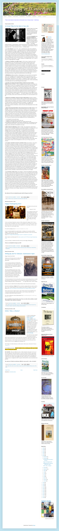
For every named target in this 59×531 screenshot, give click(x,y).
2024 (44, 451)
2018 (44, 485)
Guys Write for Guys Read (17, 198)
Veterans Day (14, 305)
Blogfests (34, 16)
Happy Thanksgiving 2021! (13, 204)
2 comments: (19, 364)
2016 (44, 488)
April (44, 476)
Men (22, 198)
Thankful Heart (28, 247)
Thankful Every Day (23, 247)
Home (5, 16)
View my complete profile (45, 53)
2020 (44, 482)
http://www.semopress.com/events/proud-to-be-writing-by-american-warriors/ (22, 288)
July (44, 472)
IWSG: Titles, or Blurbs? (12, 311)
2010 (44, 497)
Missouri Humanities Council (14, 304)
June (44, 473)
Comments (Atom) (13, 371)
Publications (22, 16)
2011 (44, 496)
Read (24, 198)
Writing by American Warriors (21, 305)
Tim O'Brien (7, 305)
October (44, 467)
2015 (44, 490)
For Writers (28, 16)
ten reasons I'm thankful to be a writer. (21, 228)
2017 (44, 487)
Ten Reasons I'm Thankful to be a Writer (14, 247)
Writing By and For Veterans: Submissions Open (20, 253)
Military (9, 304)
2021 (44, 455)
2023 (44, 452)
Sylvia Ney (49, 37)
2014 (44, 491)
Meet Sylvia (15, 16)
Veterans (10, 305)
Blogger (34, 525)
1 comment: (18, 303)
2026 (44, 448)
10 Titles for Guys (10, 198)
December (45, 456)
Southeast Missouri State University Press (29, 304)
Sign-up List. (7, 345)
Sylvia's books (46, 501)
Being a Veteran (8, 296)
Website (9, 16)
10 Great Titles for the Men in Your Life (17, 26)
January (44, 480)
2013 (44, 493)
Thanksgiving (8, 248)
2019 (44, 484)
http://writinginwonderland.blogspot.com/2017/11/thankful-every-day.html (19, 234)
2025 (44, 449)
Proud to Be (21, 304)
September (45, 469)
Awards (39, 16)
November (45, 458)
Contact (44, 16)
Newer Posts (7, 370)
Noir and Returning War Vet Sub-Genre (29, 295)
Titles (26, 198)
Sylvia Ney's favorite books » (49, 518)
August (44, 470)
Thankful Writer (33, 247)
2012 (44, 494)
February (45, 479)
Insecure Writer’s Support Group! (30, 317)
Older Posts (35, 370)
